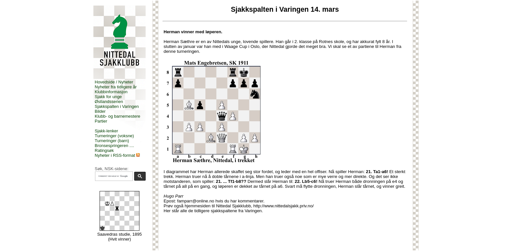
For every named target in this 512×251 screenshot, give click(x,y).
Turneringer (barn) (112, 140)
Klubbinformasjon (111, 91)
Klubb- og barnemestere (117, 116)
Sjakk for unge (108, 96)
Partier (101, 121)
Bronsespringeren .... (114, 145)
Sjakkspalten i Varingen (117, 106)
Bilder (100, 111)
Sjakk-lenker (106, 130)
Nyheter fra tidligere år (116, 86)
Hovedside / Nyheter (114, 82)
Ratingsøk (104, 150)
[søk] (113, 176)
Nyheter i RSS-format (115, 155)
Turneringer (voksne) (114, 135)
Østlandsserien (109, 101)
